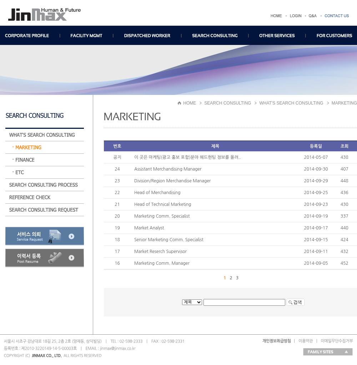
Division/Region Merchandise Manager (172, 181)
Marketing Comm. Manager (162, 263)
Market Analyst (149, 228)
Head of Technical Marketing (162, 204)
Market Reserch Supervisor (160, 251)
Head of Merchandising (157, 193)
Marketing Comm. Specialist (162, 216)
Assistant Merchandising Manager (167, 169)
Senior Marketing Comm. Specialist (168, 240)
